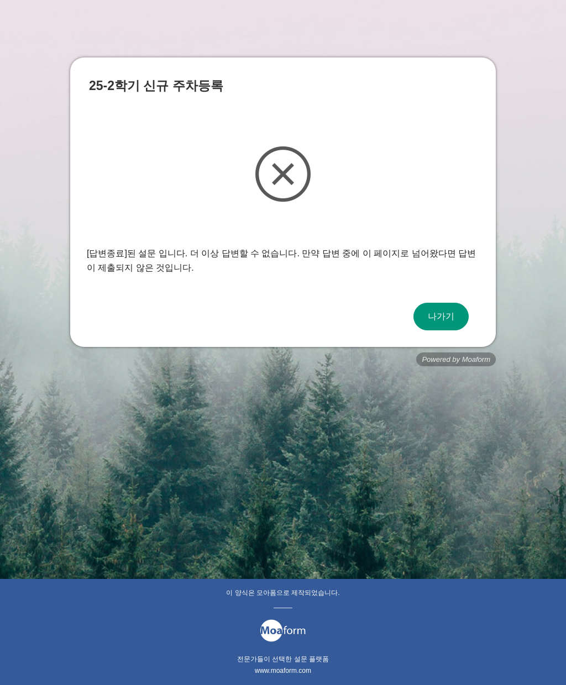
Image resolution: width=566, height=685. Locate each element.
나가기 (441, 316)
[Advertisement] (283, 454)
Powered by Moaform (456, 359)
